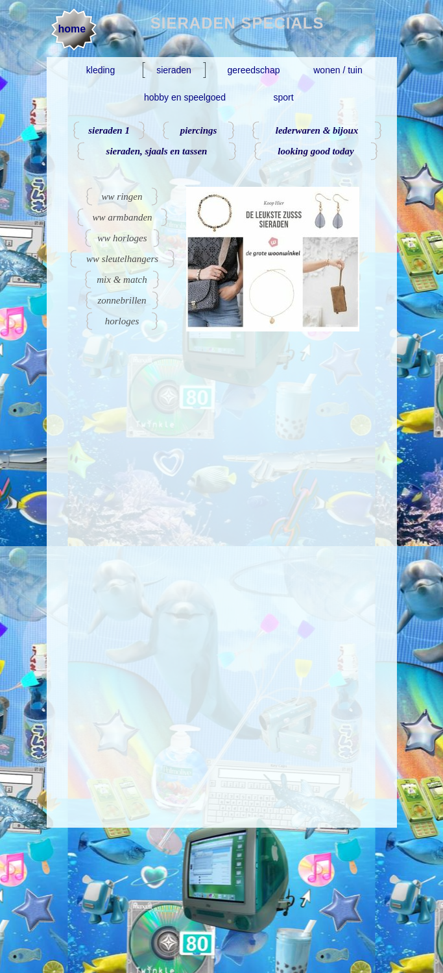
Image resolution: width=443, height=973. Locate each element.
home (72, 28)
